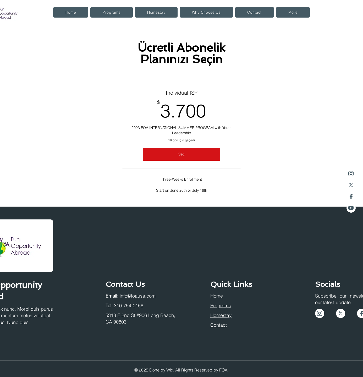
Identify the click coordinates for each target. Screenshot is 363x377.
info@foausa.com (138, 296)
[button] (111, 12)
